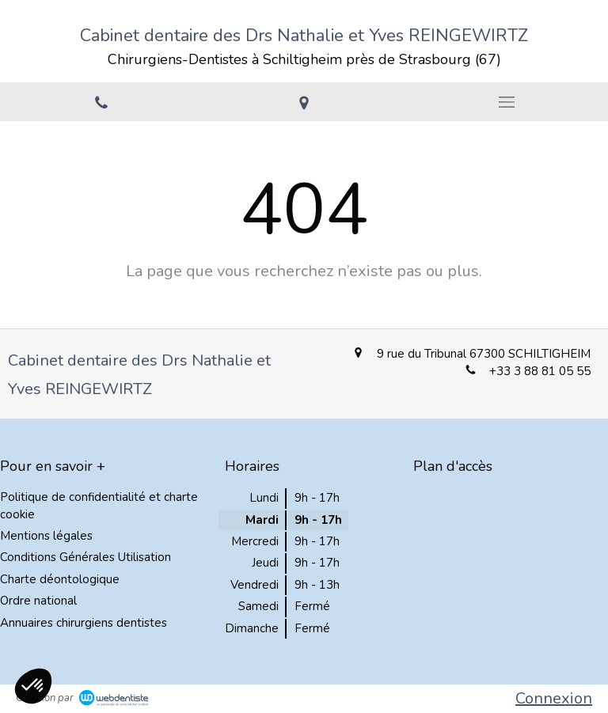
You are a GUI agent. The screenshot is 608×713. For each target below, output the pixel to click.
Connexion (553, 698)
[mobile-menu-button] (506, 102)
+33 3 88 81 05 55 (540, 371)
